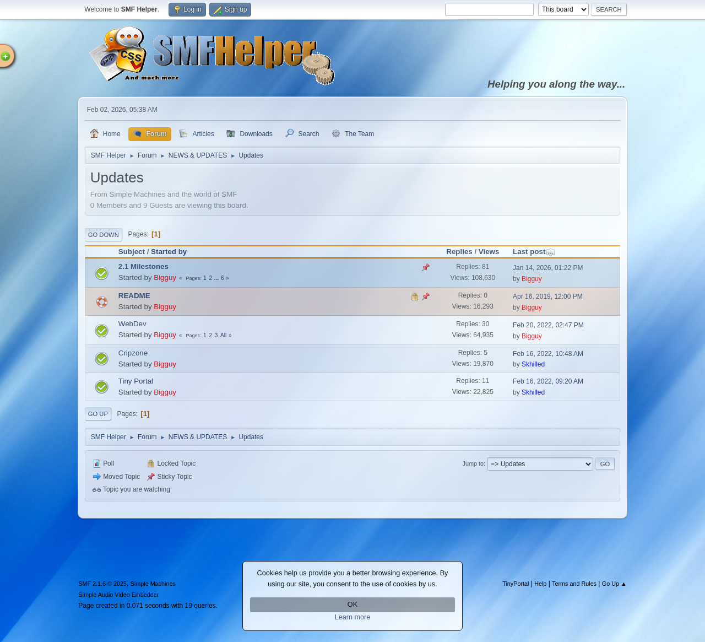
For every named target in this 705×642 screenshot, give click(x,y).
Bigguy (165, 277)
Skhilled (533, 364)
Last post (534, 251)
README (134, 296)
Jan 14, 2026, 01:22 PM (548, 268)
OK (352, 604)
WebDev (132, 324)
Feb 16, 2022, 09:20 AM (548, 381)
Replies (459, 251)
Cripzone (133, 353)
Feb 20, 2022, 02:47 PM (548, 325)
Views (489, 251)
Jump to (473, 463)
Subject (131, 251)
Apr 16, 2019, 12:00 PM (548, 296)
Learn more (353, 617)
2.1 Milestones (143, 266)
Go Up (98, 414)
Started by (169, 251)
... (217, 278)
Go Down (103, 234)
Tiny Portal (135, 381)
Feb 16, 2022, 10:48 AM (548, 354)
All (223, 335)
